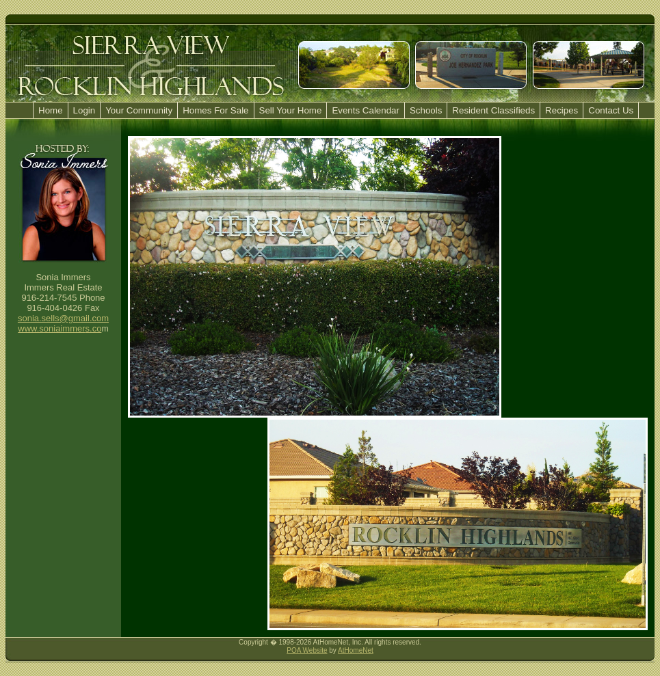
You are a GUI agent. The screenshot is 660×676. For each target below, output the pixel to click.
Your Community (138, 110)
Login (84, 110)
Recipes (561, 110)
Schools (426, 110)
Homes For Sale (215, 110)
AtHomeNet (355, 650)
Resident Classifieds (493, 110)
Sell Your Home (290, 110)
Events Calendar (365, 110)
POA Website (307, 650)
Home (50, 110)
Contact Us (610, 110)
